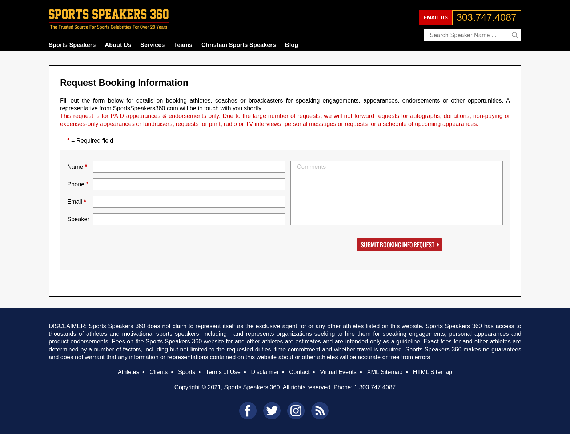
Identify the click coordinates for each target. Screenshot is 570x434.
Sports (186, 372)
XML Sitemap (384, 372)
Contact (299, 372)
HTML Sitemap (433, 372)
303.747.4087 (487, 17)
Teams (183, 44)
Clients (158, 372)
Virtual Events (338, 372)
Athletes (128, 372)
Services (152, 44)
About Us (118, 44)
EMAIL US (436, 17)
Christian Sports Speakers (238, 44)
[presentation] (148, 245)
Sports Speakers (72, 44)
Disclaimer (264, 372)
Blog (291, 44)
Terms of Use (222, 372)
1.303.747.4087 (375, 387)
